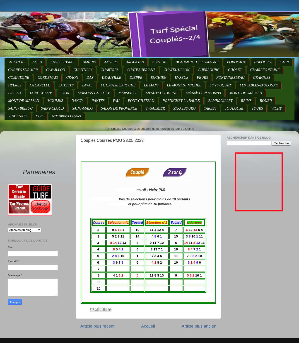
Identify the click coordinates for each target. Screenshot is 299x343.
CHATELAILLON (176, 70)
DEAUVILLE (111, 77)
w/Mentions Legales (66, 116)
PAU (116, 101)
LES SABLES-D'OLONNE (259, 85)
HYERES (14, 85)
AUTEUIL (159, 62)
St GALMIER (155, 108)
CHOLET (235, 70)
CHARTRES (109, 70)
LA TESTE (66, 85)
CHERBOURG (208, 70)
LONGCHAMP (41, 93)
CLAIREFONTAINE (265, 70)
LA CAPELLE (40, 85)
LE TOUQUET (220, 85)
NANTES (98, 101)
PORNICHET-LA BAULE (181, 101)
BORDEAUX (236, 62)
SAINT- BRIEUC (20, 108)
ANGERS (111, 62)
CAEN (284, 62)
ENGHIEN (158, 77)
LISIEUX (15, 93)
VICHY (276, 108)
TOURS (257, 108)
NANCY (77, 101)
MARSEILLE (127, 93)
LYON (64, 93)
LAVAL (87, 85)
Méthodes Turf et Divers (203, 93)
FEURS (202, 77)
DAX (90, 77)
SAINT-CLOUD (52, 108)
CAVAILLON (55, 70)
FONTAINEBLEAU (230, 77)
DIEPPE (136, 77)
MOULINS (55, 101)
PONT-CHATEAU (141, 101)
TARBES (210, 108)
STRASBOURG (184, 108)
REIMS (246, 101)
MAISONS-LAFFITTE (94, 93)
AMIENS (89, 62)
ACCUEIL (16, 62)
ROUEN (266, 101)
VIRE (40, 116)
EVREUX (181, 77)
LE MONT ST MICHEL (184, 85)
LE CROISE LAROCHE (118, 85)
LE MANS (151, 85)
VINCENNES (17, 116)
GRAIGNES (261, 77)
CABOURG (262, 62)
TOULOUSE (234, 108)
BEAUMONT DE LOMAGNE (197, 62)
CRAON (72, 77)
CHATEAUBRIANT (141, 70)
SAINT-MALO (82, 108)
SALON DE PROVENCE (119, 108)
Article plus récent (97, 326)
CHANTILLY (82, 70)
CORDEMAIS (47, 77)
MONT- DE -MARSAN (245, 93)
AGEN (37, 62)
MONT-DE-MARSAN (23, 101)
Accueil (148, 326)
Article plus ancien (199, 326)
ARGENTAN (135, 62)
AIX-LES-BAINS (62, 62)
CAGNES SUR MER (23, 70)
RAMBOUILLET (220, 101)
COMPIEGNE (18, 77)
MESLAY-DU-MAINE (161, 93)
